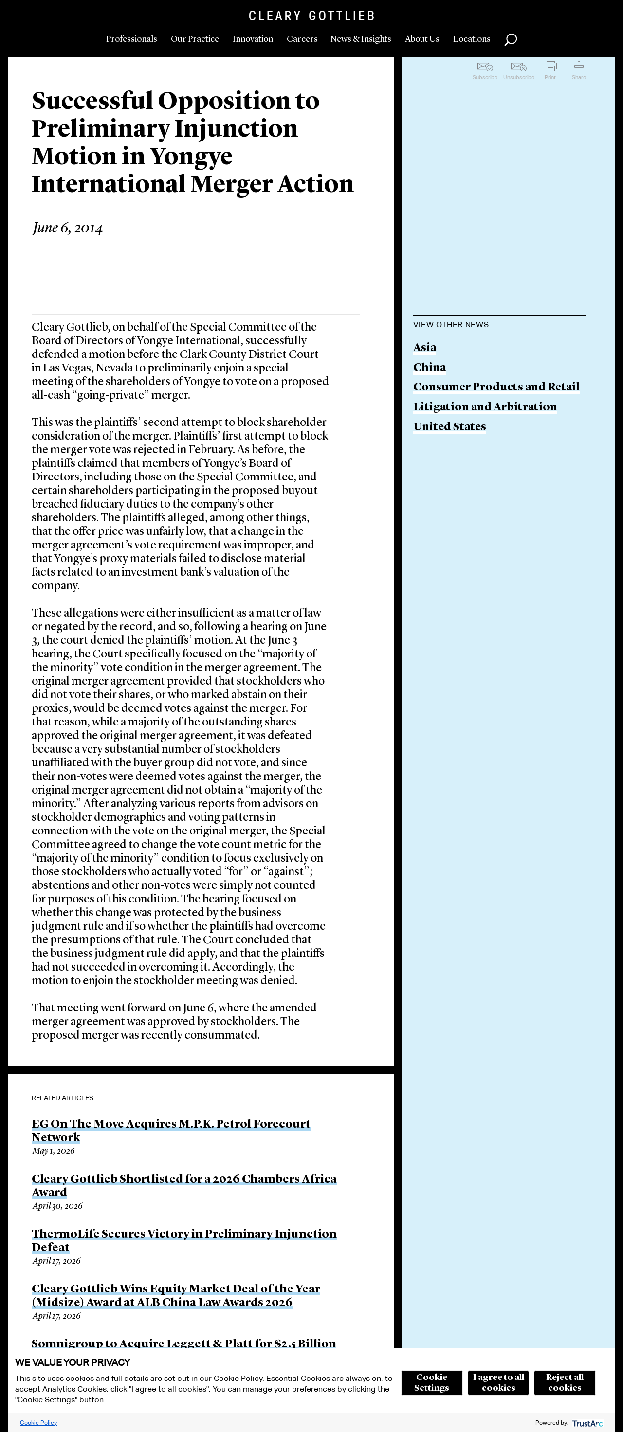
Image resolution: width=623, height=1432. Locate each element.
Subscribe (485, 77)
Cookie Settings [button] (431, 1383)
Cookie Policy (38, 1422)
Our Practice (195, 39)
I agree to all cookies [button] (498, 1383)
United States (449, 427)
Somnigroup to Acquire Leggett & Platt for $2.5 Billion (184, 1344)
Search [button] (510, 40)
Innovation (253, 39)
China (429, 368)
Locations (472, 39)
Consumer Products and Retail (496, 387)
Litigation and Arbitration (485, 407)
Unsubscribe (518, 77)
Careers (302, 39)
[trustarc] (586, 1422)
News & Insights (360, 39)
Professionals (131, 39)
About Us (422, 39)
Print (550, 77)
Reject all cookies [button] (565, 1383)
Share (579, 77)
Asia (424, 348)
